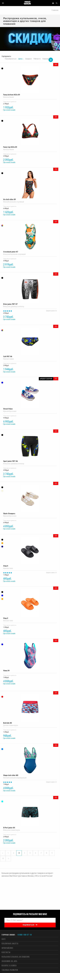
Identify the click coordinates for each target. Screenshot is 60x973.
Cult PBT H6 (30, 342)
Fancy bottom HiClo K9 (30, 81)
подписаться (28, 925)
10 (3, 858)
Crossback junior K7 (30, 238)
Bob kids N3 (30, 709)
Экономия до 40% (9, 961)
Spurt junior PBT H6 (30, 447)
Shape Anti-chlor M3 (30, 761)
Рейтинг (36, 59)
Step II (30, 552)
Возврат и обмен (9, 966)
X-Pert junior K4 (30, 814)
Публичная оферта (10, 944)
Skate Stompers (30, 499)
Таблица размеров (10, 970)
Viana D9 (30, 657)
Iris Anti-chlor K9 (30, 185)
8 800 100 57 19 (25, 935)
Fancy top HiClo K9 (30, 133)
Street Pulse (30, 395)
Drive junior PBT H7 (30, 290)
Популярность (10, 59)
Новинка (45, 59)
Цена (20, 59)
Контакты (6, 952)
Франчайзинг (7, 948)
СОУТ (4, 939)
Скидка (27, 59)
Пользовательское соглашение (16, 957)
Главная (54, 10)
